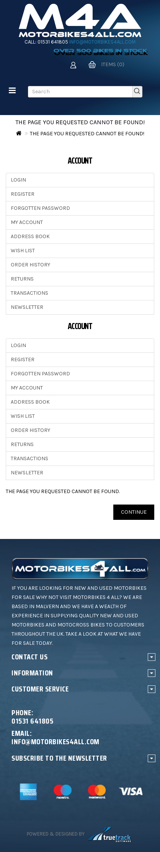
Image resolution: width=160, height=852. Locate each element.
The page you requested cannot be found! (87, 133)
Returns (22, 279)
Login (18, 180)
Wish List (23, 250)
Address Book (30, 236)
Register (22, 194)
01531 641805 (53, 42)
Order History (30, 264)
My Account (27, 222)
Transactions (29, 293)
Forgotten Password (40, 208)
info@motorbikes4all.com (102, 42)
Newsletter (27, 307)
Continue (134, 512)
